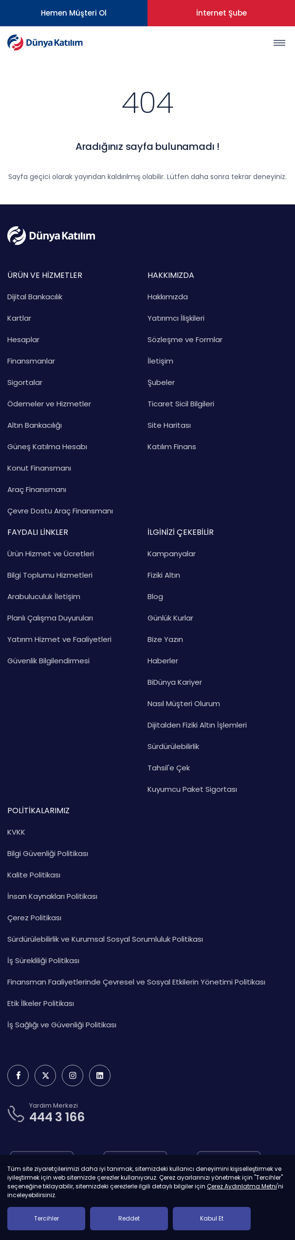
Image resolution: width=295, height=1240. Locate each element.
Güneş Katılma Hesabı (47, 446)
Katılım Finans (172, 446)
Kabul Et (211, 1218)
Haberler (163, 661)
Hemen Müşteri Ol (74, 13)
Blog (155, 596)
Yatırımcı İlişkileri (176, 318)
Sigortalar (24, 382)
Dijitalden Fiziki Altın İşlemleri (197, 725)
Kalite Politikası (33, 875)
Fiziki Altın (164, 575)
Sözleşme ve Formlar (185, 339)
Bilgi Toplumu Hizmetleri (49, 575)
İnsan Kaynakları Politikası (52, 896)
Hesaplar (23, 339)
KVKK (16, 832)
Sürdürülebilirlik (173, 746)
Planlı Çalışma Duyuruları (50, 618)
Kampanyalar (172, 553)
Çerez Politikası (34, 917)
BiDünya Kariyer (175, 682)
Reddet (129, 1218)
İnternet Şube (221, 13)
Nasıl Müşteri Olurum (184, 703)
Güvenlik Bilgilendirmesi (48, 661)
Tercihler (46, 1218)
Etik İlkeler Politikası (40, 1003)
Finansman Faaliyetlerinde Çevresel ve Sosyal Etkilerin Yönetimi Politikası (136, 982)
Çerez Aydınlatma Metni (242, 1186)
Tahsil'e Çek (169, 768)
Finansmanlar (31, 361)
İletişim (160, 361)
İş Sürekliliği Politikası (43, 960)
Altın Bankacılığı (34, 425)
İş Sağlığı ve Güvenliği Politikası (61, 1025)
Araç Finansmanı (36, 489)
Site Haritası (169, 425)
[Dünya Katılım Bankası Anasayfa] (45, 43)
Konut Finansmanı (39, 468)
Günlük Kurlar (170, 618)
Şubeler (161, 382)
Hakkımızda (168, 297)
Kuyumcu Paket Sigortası (192, 789)
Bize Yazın (165, 639)
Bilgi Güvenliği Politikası (47, 853)
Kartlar (19, 318)
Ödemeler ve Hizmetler (49, 404)
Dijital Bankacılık (34, 297)
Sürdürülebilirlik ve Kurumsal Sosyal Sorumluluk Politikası (105, 939)
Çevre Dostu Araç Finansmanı (60, 511)
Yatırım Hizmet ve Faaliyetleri (59, 639)
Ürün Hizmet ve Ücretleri (50, 553)
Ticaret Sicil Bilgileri (181, 404)
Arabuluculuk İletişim (43, 596)
